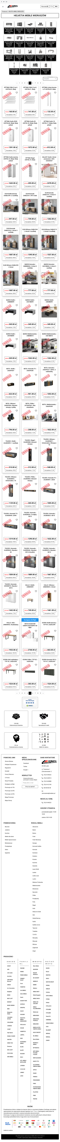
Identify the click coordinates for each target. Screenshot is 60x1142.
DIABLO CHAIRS (11, 1036)
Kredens (35, 856)
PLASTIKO (35, 1092)
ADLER (9, 966)
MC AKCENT (36, 977)
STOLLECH (48, 1006)
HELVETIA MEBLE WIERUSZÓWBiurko (19, 44)
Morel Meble (36, 1039)
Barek (34, 830)
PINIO (34, 1083)
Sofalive (48, 992)
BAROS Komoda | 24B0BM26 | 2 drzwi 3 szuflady (30, 266)
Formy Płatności (9, 774)
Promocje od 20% (10, 790)
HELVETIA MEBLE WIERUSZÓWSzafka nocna (40, 44)
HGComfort (23, 1024)
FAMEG (22, 971)
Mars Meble (36, 966)
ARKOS (9, 984)
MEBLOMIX (36, 1024)
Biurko (34, 833)
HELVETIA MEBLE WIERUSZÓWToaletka (40, 57)
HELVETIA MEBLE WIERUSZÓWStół (51, 57)
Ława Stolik (36, 869)
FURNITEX (22, 987)
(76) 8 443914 (46, 778)
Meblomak (35, 1012)
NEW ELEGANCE (37, 1057)
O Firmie (7, 777)
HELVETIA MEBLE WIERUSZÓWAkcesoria (30, 57)
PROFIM (35, 1099)
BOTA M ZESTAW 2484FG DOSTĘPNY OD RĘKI (30, 625)
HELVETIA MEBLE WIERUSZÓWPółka (51, 44)
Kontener (35, 853)
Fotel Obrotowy (37, 840)
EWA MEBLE (10, 1056)
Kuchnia (35, 862)
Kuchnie (7, 833)
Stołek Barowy (36, 918)
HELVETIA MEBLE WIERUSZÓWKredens (35, 71)
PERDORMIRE (36, 1080)
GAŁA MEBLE (23, 993)
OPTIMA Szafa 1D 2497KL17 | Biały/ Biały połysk (49, 123)
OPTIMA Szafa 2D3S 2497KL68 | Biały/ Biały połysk (11, 123)
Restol (47, 971)
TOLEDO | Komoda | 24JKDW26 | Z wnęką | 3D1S (30, 514)
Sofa (34, 908)
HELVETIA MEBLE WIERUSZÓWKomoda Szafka (9, 30)
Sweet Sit (48, 1016)
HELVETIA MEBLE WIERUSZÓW (23, 1019)
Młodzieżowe (8, 843)
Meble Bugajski (37, 995)
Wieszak (35, 941)
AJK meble (10, 972)
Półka (34, 895)
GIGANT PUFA (23, 1000)
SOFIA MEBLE (49, 995)
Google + (25, 770)
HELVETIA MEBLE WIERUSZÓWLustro (24, 71)
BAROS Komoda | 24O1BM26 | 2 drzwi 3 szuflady (49, 266)
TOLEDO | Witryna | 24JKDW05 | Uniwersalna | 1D (11, 478)
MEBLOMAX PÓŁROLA (36, 1019)
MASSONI (35, 969)
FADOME (22, 968)
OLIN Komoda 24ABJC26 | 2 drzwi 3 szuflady (10, 230)
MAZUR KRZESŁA (35, 973)
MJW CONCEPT (37, 1032)
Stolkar (47, 1002)
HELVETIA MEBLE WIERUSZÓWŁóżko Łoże (30, 30)
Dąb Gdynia (10, 1032)
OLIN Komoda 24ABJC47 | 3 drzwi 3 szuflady (49, 194)
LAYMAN (22, 1065)
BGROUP (9, 1002)
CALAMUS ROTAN (9, 1018)
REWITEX (48, 975)
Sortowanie (50, 77)
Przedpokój (36, 898)
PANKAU (35, 1076)
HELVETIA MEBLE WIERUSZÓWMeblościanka (9, 57)
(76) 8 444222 (46, 774)
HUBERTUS (23, 1031)
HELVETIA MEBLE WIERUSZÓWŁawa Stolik (9, 44)
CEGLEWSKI (10, 1022)
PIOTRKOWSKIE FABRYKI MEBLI (37, 1087)
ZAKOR (47, 1040)
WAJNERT (48, 1030)
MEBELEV (35, 981)
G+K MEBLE (23, 990)
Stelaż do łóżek (37, 911)
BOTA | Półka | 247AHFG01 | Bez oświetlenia (30, 405)
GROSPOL (22, 1007)
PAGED (35, 1073)
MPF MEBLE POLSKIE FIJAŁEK (36, 1053)
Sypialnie (7, 853)
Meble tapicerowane (10, 840)
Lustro (34, 879)
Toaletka (35, 931)
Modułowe (35, 889)
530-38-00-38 (46, 788)
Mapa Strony (8, 800)
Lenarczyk (22, 1069)
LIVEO (21, 1076)
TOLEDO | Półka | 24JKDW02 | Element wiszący (30, 478)
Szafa (34, 921)
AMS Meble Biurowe (10, 980)
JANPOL (22, 1034)
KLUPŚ (22, 1050)
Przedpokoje (8, 846)
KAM (21, 1038)
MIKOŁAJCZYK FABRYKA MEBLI (37, 1028)
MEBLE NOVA (36, 998)
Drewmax (9, 1046)
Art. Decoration (11, 988)
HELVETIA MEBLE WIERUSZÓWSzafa (19, 30)
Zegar (34, 951)
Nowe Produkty (9, 781)
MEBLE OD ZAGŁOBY (35, 1002)
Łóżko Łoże (36, 875)
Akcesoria (35, 826)
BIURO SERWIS (11, 1005)
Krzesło (35, 859)
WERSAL (48, 1033)
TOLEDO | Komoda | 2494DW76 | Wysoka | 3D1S (11, 586)
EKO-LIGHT (10, 1049)
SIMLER (48, 988)
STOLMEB (48, 1009)
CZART (9, 1029)
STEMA (48, 999)
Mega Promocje (9, 797)
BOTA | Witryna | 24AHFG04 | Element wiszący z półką (10, 405)
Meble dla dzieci (9, 836)
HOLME (22, 1028)
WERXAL (48, 1037)
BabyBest (9, 991)
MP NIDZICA (36, 1047)
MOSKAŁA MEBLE (35, 1043)
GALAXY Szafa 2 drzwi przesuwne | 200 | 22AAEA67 (49, 159)
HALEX (22, 1011)
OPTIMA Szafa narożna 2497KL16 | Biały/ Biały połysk (11, 159)
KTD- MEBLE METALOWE (23, 1061)
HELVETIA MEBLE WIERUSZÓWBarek (45, 71)
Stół (34, 915)
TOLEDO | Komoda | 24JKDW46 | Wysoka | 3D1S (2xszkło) (30, 550)
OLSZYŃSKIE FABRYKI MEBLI (37, 1065)
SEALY (47, 978)
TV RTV (35, 934)
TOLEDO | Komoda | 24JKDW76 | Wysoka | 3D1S (49, 550)
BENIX (8, 995)
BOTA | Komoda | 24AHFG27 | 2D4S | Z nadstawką (49, 369)
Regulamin (8, 768)
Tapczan (35, 928)
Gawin (21, 997)
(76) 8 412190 (46, 784)
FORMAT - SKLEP (22, 979)
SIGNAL (48, 985)
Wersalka (35, 938)
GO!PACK (22, 1004)
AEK (8, 969)
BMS (8, 1008)
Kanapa (35, 843)
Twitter (25, 766)
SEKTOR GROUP (50, 982)
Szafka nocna (36, 925)
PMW (34, 1095)
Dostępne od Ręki (10, 784)
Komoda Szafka (37, 846)
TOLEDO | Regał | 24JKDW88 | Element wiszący (30, 442)
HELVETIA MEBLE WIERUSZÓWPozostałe (30, 44)
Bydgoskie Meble (9, 1013)
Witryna (35, 944)
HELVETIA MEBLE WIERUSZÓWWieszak (14, 71)
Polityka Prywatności (10, 764)
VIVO (47, 1026)
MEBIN (34, 984)
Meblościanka (36, 885)
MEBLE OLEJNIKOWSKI (37, 1007)
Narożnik (35, 892)
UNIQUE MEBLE (50, 1023)
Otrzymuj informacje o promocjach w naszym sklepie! (30, 779)
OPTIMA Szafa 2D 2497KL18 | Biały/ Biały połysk (30, 123)
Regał (34, 905)
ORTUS (35, 1069)
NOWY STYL (36, 1061)
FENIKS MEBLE (24, 975)
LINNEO (22, 1072)
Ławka (34, 872)
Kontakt (7, 771)
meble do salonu (8, 1130)
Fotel (34, 836)
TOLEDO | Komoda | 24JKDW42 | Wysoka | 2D (11, 550)
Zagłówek (35, 947)
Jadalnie (7, 830)
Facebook (26, 763)
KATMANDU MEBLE (23, 1042)
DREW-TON (10, 1043)
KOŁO (21, 1057)
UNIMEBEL (48, 1019)
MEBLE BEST (36, 991)
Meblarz (35, 988)
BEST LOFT (10, 998)
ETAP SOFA (10, 1053)
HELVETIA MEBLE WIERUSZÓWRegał (19, 57)
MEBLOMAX (36, 1015)
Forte (21, 983)
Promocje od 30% (10, 794)
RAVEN (47, 968)
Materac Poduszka (38, 882)
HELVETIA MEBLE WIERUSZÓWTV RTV (40, 30)
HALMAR (22, 1014)
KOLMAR (22, 1053)
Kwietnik (35, 866)
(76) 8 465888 (46, 781)
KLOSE (21, 1046)
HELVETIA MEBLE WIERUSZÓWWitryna (51, 30)
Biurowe (7, 826)
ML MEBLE (35, 1035)
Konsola (35, 849)
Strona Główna (9, 761)
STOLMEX (48, 1012)
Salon (6, 849)
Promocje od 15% (10, 787)
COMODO (9, 1025)
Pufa (34, 902)
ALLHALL (9, 976)
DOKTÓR (9, 1039)
